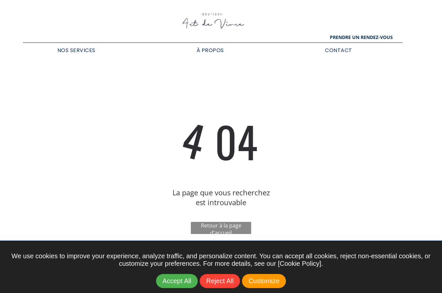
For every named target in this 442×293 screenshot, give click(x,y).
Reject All (219, 280)
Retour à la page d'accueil (221, 228)
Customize (264, 280)
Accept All (177, 280)
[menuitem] (76, 50)
